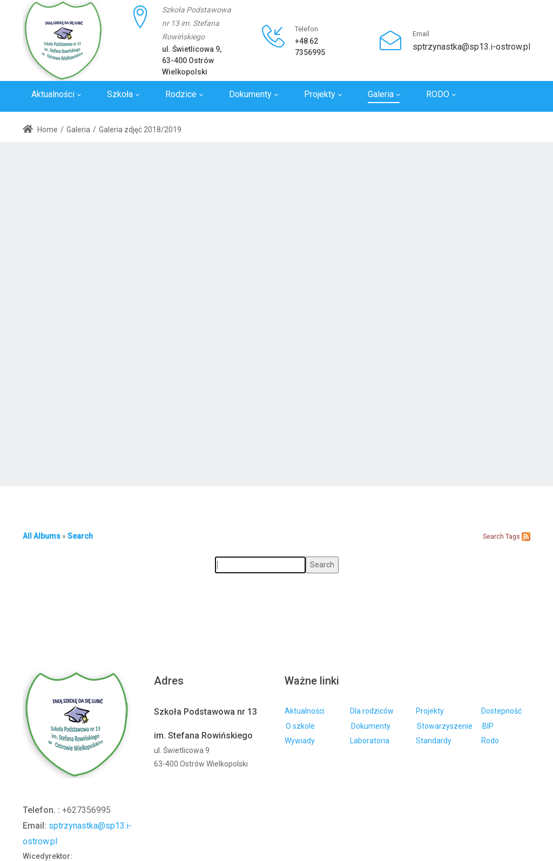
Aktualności (305, 711)
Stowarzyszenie (445, 726)
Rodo (490, 740)
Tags (512, 536)
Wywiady (300, 740)
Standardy (433, 740)
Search (80, 536)
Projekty (430, 711)
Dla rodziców (372, 711)
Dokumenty (370, 726)
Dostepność (501, 711)
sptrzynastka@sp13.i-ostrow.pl (471, 47)
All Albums (41, 536)
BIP (488, 726)
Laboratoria (369, 740)
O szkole (300, 726)
